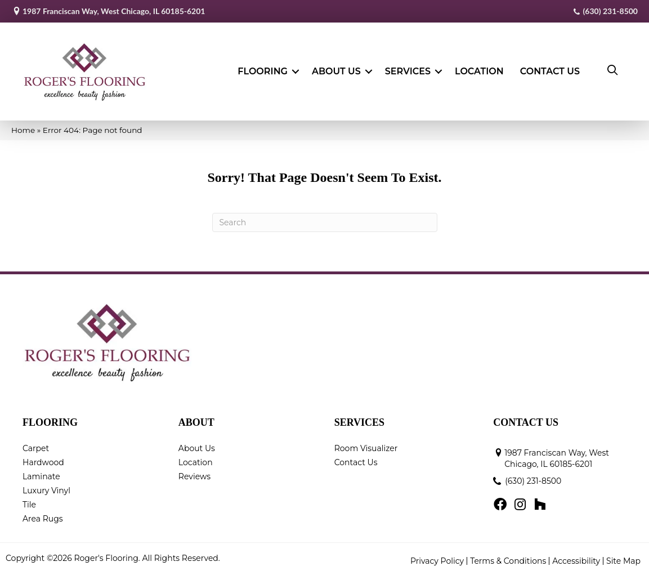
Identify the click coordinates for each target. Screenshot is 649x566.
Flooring (263, 68)
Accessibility (576, 554)
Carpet (36, 441)
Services (408, 68)
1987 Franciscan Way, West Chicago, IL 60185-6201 (114, 11)
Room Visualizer (366, 441)
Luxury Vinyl (46, 483)
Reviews (194, 469)
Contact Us (550, 68)
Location (479, 68)
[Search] (324, 215)
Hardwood (43, 455)
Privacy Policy (437, 554)
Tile (29, 497)
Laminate (41, 469)
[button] (295, 68)
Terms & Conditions (508, 554)
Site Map (623, 554)
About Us (336, 68)
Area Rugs (43, 511)
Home (23, 122)
